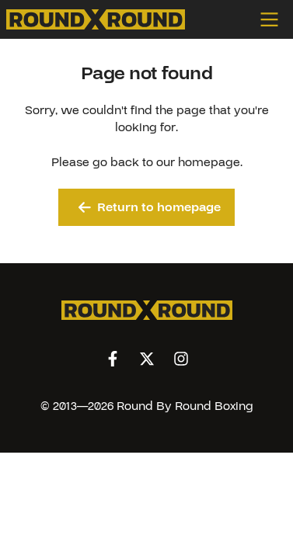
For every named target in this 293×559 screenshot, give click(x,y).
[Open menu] (273, 19)
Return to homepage (149, 207)
